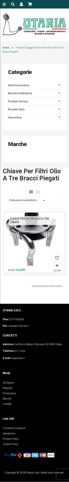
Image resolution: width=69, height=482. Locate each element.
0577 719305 (19, 351)
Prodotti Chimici (18, 101)
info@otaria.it (18, 358)
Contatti (7, 404)
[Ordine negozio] (25, 200)
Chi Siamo (8, 383)
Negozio (7, 388)
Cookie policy (10, 444)
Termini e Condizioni (14, 428)
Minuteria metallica (20, 93)
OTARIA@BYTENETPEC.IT (18, 326)
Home (6, 48)
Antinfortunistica (18, 85)
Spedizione (9, 433)
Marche (7, 399)
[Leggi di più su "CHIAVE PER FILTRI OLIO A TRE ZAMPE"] (57, 266)
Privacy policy (11, 439)
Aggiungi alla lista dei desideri (57, 258)
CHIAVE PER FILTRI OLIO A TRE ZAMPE (29, 220)
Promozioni (9, 393)
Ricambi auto (16, 109)
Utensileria (15, 117)
